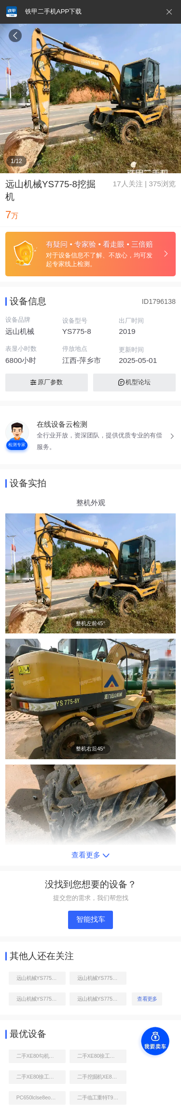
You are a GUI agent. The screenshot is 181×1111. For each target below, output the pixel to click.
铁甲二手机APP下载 (53, 11)
